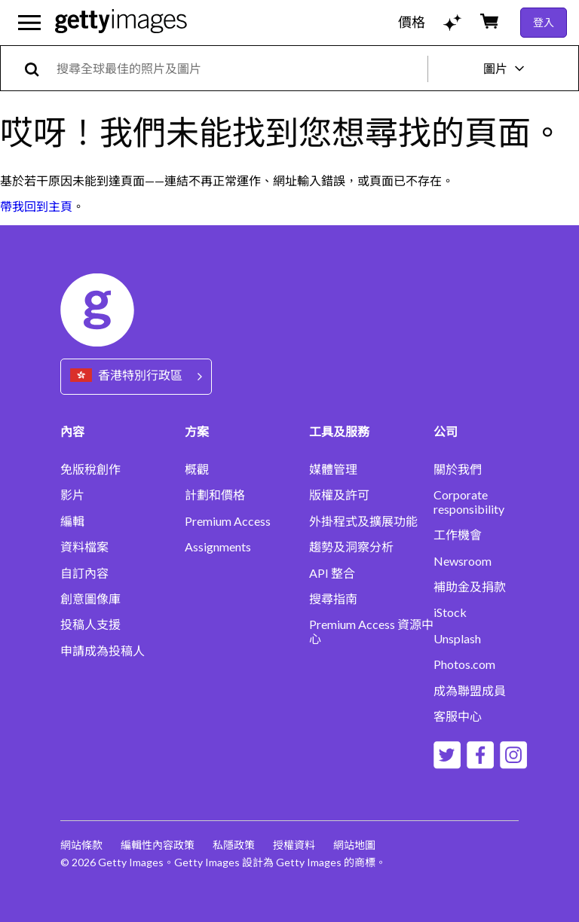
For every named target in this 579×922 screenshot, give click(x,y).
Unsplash (457, 639)
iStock (450, 612)
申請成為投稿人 (102, 651)
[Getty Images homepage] (121, 22)
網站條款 (81, 844)
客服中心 (457, 716)
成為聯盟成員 (469, 691)
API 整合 (332, 573)
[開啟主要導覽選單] (29, 23)
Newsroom (462, 561)
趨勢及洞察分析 (351, 547)
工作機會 (457, 535)
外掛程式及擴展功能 (363, 521)
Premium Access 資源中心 (371, 631)
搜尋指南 (333, 599)
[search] (38, 68)
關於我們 (457, 469)
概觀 (197, 469)
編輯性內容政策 (158, 844)
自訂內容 (84, 573)
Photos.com (464, 664)
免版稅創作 (90, 469)
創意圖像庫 (90, 599)
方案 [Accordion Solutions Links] (197, 431)
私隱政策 (234, 844)
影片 (72, 495)
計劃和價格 (215, 495)
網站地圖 (354, 844)
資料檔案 (84, 547)
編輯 (72, 521)
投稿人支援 (90, 624)
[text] (239, 68)
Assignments (218, 547)
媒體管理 (333, 469)
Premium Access (228, 521)
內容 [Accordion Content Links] (72, 431)
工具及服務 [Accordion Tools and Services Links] (339, 431)
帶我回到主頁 (36, 206)
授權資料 (294, 844)
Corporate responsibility (468, 501)
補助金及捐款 (469, 587)
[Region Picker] (136, 376)
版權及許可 (339, 495)
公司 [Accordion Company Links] (445, 431)
